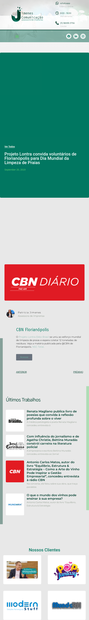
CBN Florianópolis (32, 329)
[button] (17, 36)
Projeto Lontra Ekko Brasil (34, 336)
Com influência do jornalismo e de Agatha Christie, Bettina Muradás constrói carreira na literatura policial (53, 442)
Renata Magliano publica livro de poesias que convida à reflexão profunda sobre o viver (52, 415)
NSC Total (38, 346)
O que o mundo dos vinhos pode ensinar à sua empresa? (51, 497)
